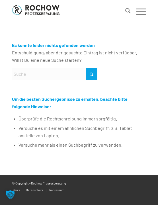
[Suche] (125, 11)
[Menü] (138, 11)
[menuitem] (125, 11)
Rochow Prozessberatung (48, 183)
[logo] (65, 11)
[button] (10, 194)
